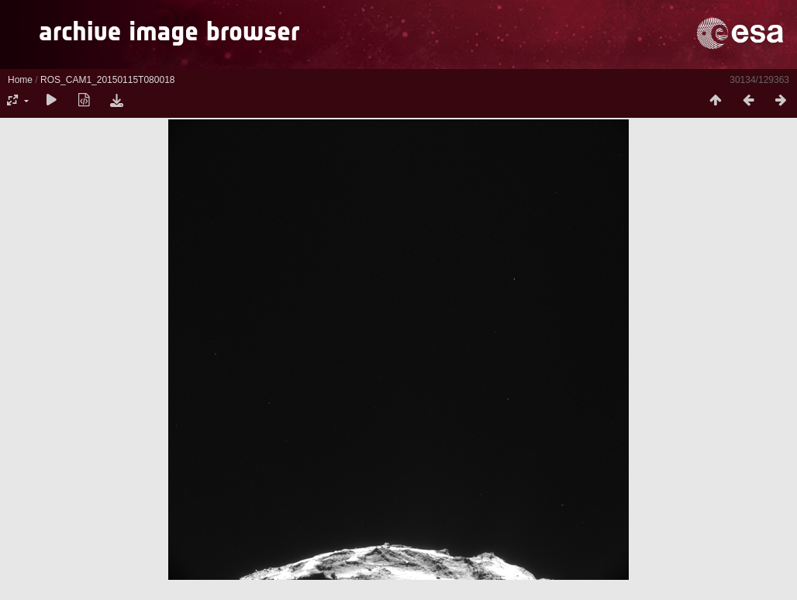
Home (20, 79)
